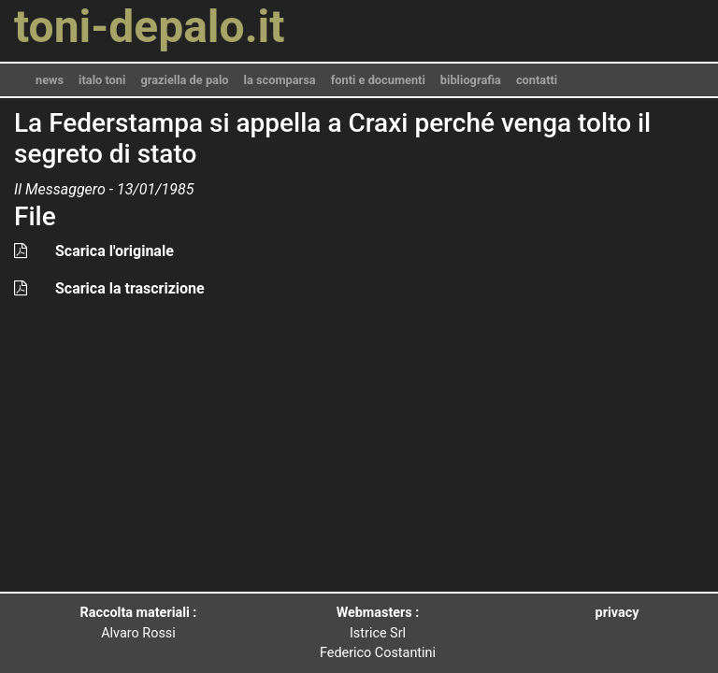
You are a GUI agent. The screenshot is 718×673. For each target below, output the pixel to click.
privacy (617, 613)
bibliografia (470, 80)
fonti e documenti (378, 80)
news (50, 80)
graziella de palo (184, 80)
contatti (536, 80)
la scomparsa (280, 80)
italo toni (102, 80)
